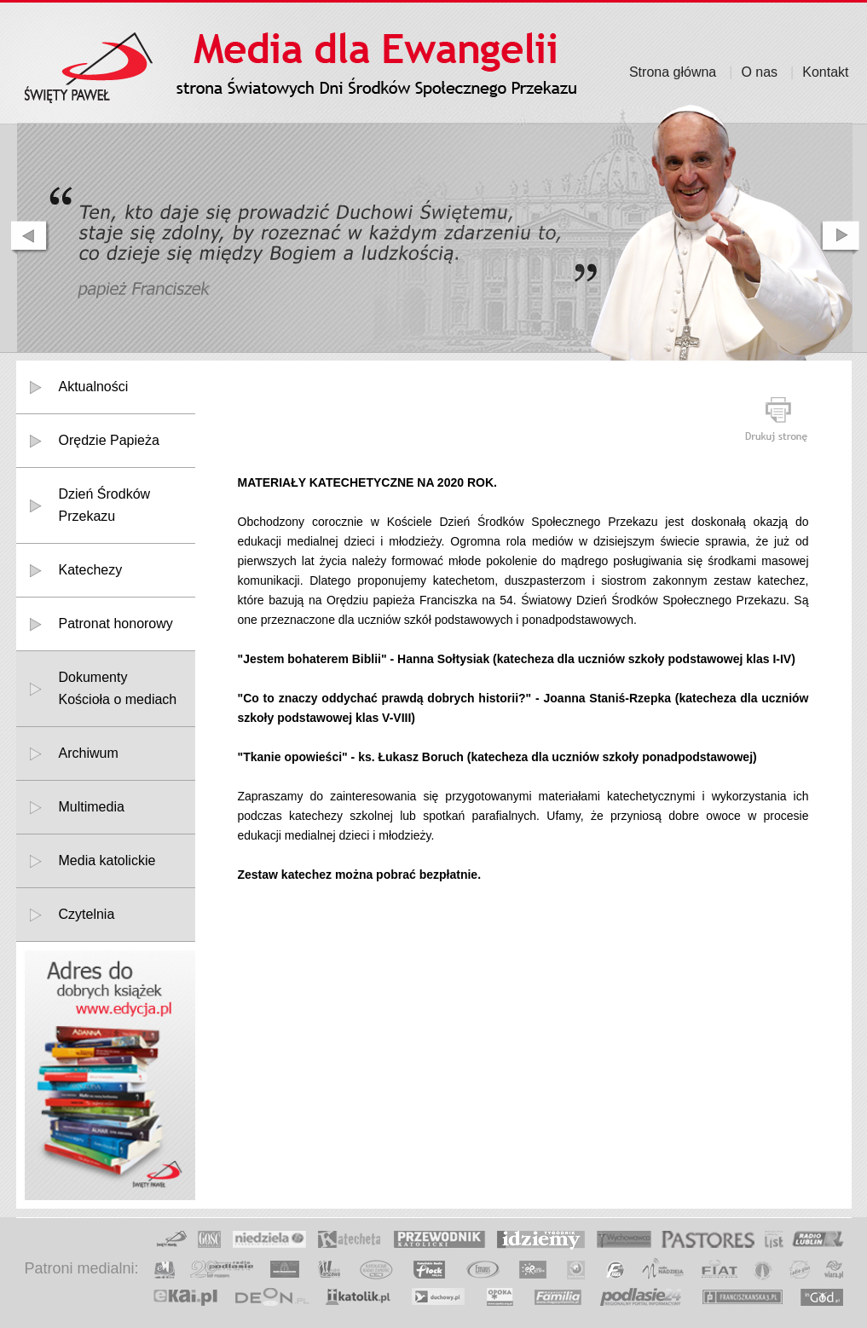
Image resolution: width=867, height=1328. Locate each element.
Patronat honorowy (116, 623)
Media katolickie (107, 860)
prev (28, 238)
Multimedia (91, 807)
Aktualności (94, 386)
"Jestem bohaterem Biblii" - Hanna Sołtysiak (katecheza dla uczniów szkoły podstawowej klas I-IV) (516, 659)
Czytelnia (87, 914)
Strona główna (672, 72)
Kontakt (825, 72)
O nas (759, 72)
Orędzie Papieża (109, 440)
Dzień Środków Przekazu (105, 505)
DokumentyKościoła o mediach (118, 688)
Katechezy (91, 570)
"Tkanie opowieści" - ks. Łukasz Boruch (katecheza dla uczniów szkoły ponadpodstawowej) (497, 757)
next (841, 238)
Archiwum (88, 753)
